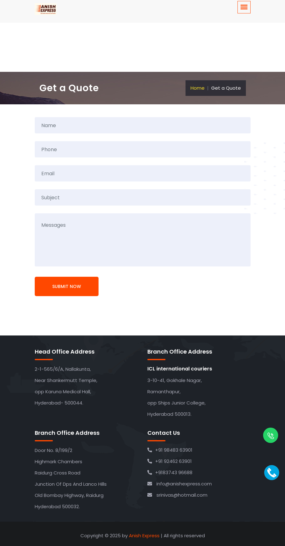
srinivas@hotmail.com (177, 495)
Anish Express (144, 535)
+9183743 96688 (169, 472)
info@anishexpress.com (179, 483)
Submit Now (66, 286)
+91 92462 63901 (169, 461)
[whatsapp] (270, 436)
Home (198, 88)
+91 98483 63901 (169, 450)
